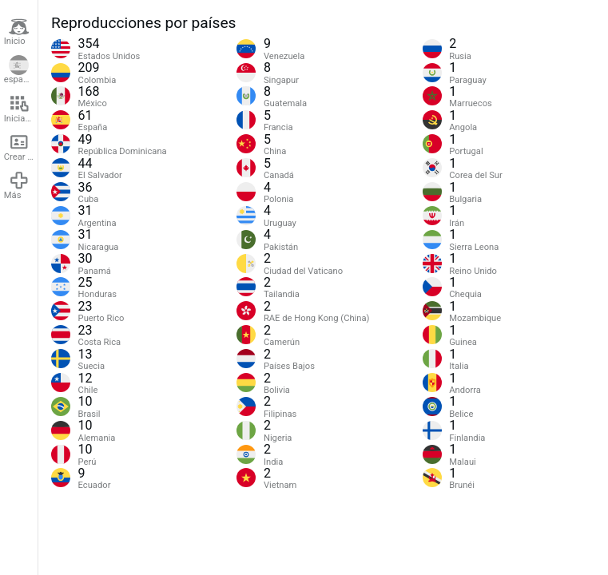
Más (17, 185)
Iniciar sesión (21, 108)
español (19, 70)
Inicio (17, 32)
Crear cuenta (21, 147)
